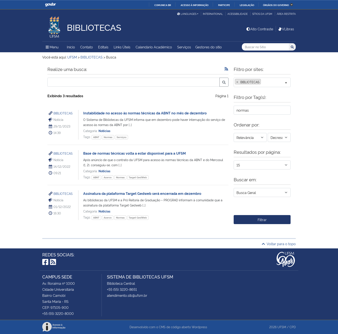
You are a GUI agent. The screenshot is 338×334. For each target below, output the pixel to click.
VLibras (286, 28)
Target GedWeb (138, 177)
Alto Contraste (259, 28)
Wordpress (199, 327)
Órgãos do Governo (276, 5)
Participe (224, 5)
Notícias (104, 131)
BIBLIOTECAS (63, 113)
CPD (292, 327)
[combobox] (262, 82)
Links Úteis (122, 47)
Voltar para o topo (279, 243)
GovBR (50, 5)
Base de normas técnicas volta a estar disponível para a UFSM (134, 153)
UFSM (281, 327)
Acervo (108, 177)
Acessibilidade (237, 13)
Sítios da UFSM (262, 13)
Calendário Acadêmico (154, 47)
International (213, 13)
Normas (108, 137)
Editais (103, 47)
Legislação (247, 5)
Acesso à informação (194, 5)
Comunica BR (162, 5)
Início (71, 47)
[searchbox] (263, 82)
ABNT (96, 137)
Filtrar (262, 219)
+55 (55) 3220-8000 (58, 313)
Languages (186, 13)
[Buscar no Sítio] (265, 47)
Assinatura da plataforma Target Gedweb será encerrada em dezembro (142, 193)
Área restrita (286, 13)
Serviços (184, 47)
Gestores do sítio (208, 47)
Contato (86, 47)
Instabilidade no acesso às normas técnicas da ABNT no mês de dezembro (145, 113)
